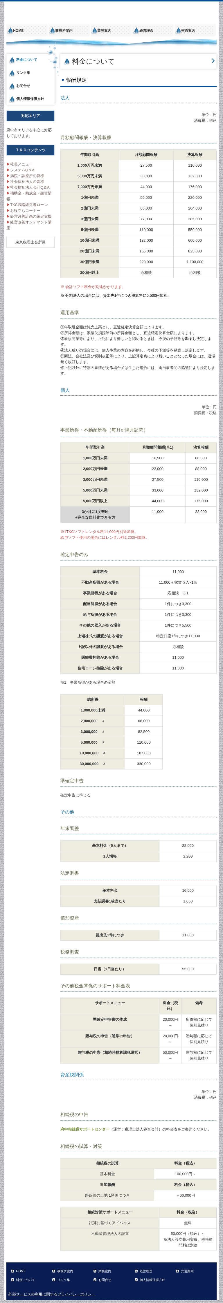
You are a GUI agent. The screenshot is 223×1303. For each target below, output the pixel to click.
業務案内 (104, 31)
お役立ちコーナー (23, 210)
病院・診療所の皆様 (25, 176)
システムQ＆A (20, 170)
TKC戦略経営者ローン (27, 205)
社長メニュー (19, 164)
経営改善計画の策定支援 (29, 216)
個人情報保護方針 (30, 99)
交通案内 (188, 31)
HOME (18, 31)
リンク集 (23, 73)
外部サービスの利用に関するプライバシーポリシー (51, 1294)
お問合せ (23, 86)
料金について (26, 60)
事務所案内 (64, 31)
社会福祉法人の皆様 (25, 181)
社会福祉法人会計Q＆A (28, 187)
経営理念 (146, 31)
